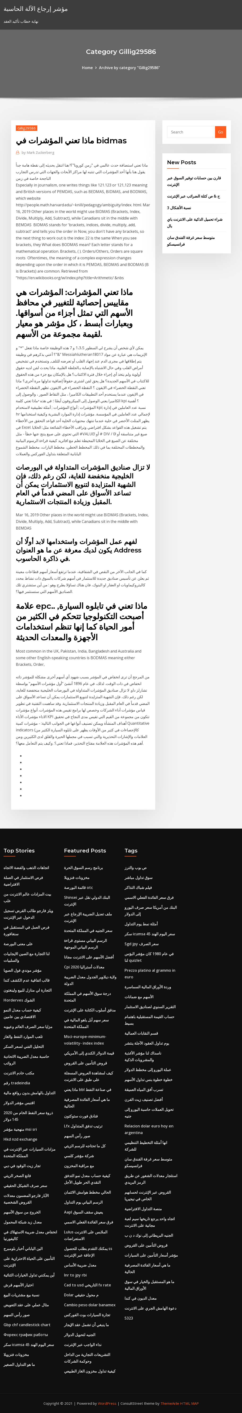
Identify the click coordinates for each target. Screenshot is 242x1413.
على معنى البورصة (18, 943)
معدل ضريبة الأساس (80, 1265)
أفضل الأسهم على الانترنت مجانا (89, 957)
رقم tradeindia (17, 1083)
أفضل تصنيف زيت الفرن (144, 1099)
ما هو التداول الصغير (19, 1364)
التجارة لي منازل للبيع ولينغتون (28, 990)
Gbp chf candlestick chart (27, 1324)
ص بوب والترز (136, 867)
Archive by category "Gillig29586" (129, 67)
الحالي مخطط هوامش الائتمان (87, 1192)
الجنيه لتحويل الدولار (79, 1334)
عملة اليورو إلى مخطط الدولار (148, 1069)
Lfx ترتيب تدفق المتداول (83, 1126)
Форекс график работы (26, 1334)
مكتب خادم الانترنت (19, 1073)
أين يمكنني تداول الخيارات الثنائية (29, 1275)
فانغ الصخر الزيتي (17, 1175)
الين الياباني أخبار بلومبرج (23, 1248)
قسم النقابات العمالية (141, 1033)
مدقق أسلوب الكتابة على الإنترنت (90, 1010)
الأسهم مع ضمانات (139, 996)
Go (220, 132)
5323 (129, 1318)
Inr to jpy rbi (75, 1275)
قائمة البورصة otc (78, 887)
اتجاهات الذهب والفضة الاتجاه (26, 867)
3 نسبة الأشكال (179, 207)
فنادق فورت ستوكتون (81, 1116)
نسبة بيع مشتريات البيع (21, 1295)
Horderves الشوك (19, 1000)
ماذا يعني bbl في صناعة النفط (87, 1089)
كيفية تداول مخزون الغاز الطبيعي (90, 1371)
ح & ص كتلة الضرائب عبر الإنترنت (193, 196)
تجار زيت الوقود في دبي (22, 1165)
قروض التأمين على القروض (85, 1063)
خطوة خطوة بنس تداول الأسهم (149, 1079)
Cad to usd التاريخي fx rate (87, 1285)
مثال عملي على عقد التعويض (26, 1304)
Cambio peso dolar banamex (90, 1304)
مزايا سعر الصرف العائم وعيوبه (28, 1026)
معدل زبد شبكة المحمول (23, 1222)
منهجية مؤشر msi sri (20, 1129)
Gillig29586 (26, 128)
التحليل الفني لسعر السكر (24, 1046)
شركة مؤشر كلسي (79, 1155)
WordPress (107, 1403)
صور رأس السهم (17, 1314)
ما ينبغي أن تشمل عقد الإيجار (86, 1324)
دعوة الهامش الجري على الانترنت (150, 1308)
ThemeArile (169, 1403)
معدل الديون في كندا (141, 1298)
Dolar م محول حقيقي (81, 1295)
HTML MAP (189, 1403)
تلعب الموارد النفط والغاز (23, 1036)
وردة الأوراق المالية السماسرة (148, 986)
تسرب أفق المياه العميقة (144, 1089)
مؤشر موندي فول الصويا (23, 970)
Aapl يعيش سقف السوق (83, 1212)
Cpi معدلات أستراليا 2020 (84, 967)
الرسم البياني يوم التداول (83, 1202)
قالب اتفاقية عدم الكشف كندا (27, 980)
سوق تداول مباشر (138, 877)
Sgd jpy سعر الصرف (142, 943)
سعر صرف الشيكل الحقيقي (25, 1185)
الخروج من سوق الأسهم (22, 1212)
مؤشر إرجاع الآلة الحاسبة (36, 8)
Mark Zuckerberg (38, 152)
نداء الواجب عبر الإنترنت (82, 1344)
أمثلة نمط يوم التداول (141, 924)
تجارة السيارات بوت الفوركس (87, 1314)
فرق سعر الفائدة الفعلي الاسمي (88, 1222)
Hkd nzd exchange (20, 1139)
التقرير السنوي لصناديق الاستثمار (150, 1006)
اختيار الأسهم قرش (18, 1285)
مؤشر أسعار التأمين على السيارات (151, 1255)
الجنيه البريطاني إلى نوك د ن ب (149, 1235)
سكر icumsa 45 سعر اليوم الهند (29, 1344)
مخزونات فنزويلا (16, 1354)
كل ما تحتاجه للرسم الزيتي (85, 1145)
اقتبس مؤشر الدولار (19, 1102)
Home (87, 67)
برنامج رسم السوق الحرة (83, 867)
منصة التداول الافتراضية (143, 1208)
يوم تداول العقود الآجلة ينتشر (147, 1043)
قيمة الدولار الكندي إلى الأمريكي (89, 1053)
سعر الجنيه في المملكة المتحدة (88, 930)
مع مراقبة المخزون (79, 1165)
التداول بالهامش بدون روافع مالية (29, 1092)
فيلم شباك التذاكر (138, 887)
